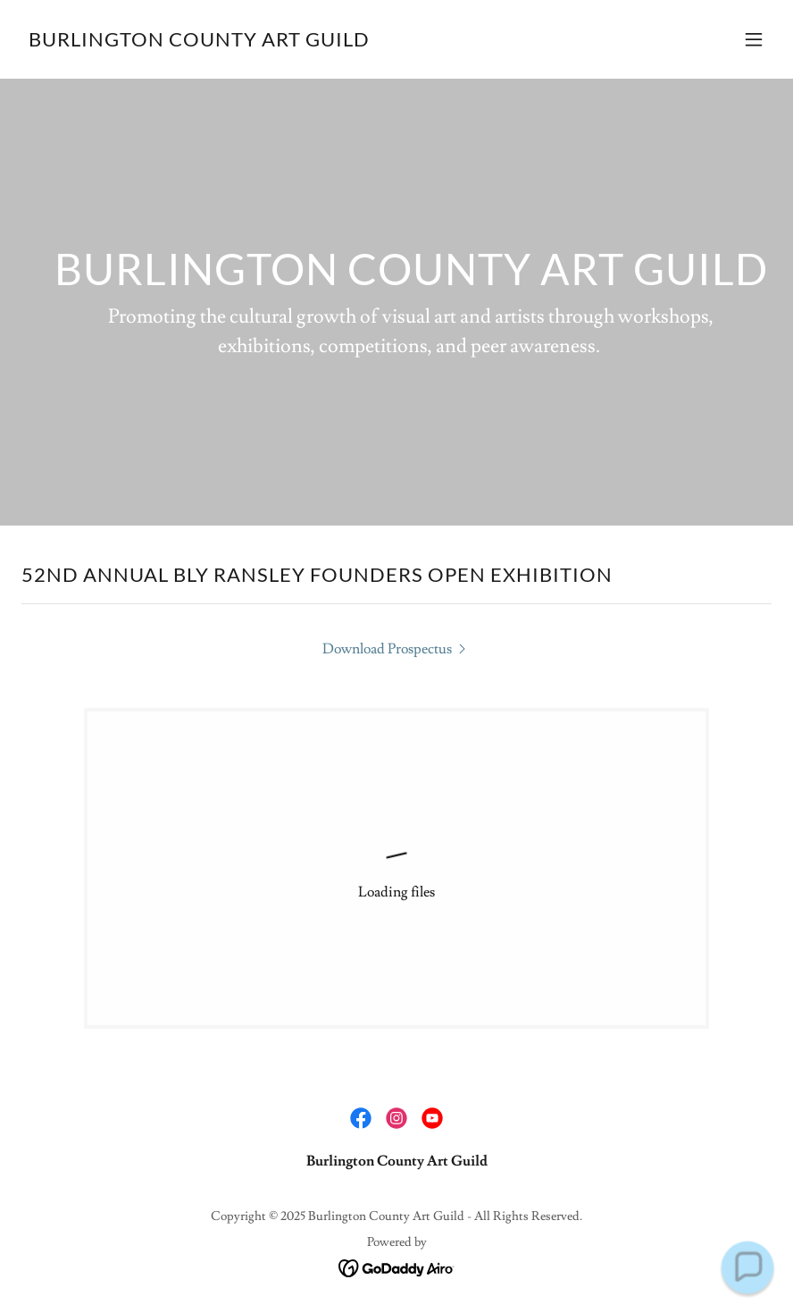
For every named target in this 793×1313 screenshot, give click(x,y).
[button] (754, 39)
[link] (199, 42)
